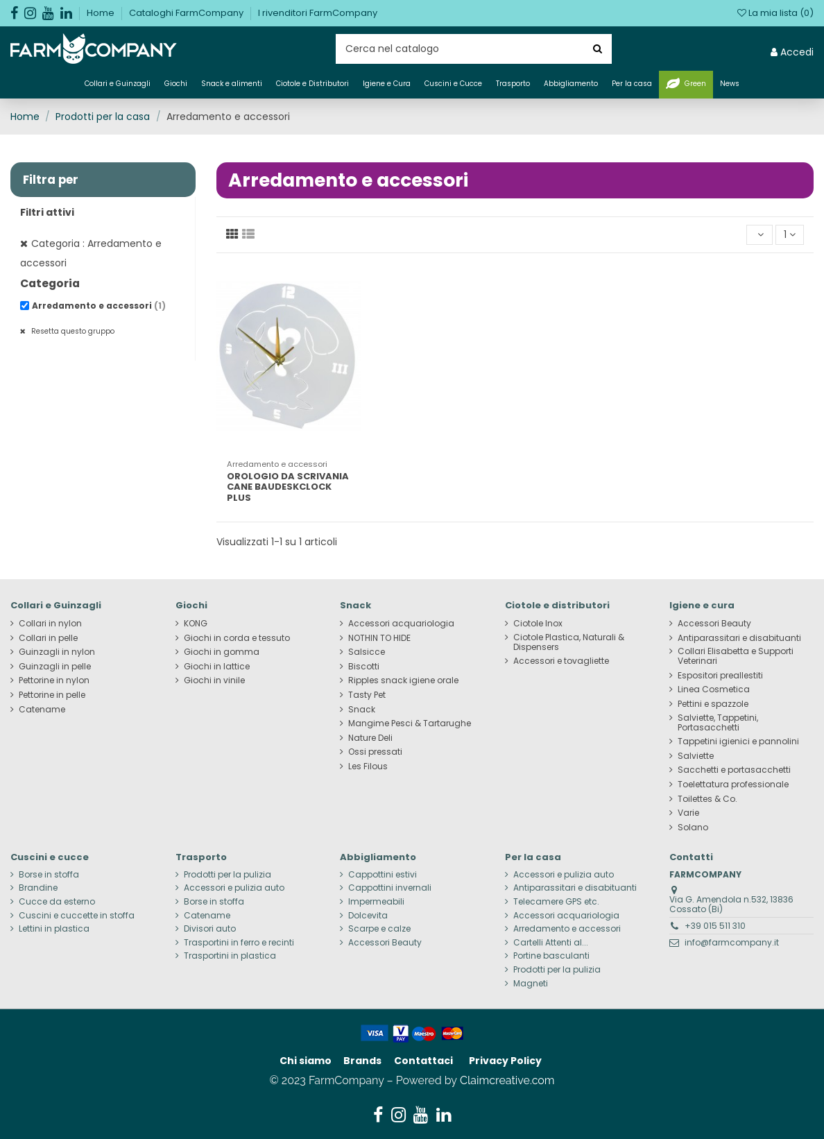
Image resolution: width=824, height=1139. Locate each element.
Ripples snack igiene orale (403, 680)
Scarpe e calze (379, 929)
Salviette (696, 756)
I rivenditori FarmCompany (317, 12)
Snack (361, 709)
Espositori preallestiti (720, 675)
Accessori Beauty (714, 623)
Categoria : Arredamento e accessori (91, 253)
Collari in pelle (48, 638)
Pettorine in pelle (52, 695)
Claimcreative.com (507, 1080)
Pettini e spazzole (713, 704)
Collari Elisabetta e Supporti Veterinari (735, 656)
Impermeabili (376, 902)
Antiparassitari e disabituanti (739, 638)
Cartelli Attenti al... (550, 943)
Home (102, 12)
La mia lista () (775, 12)
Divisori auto (210, 929)
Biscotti (363, 666)
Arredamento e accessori (99, 305)
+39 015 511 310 (715, 926)
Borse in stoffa (49, 875)
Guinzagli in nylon (57, 652)
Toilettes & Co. (707, 799)
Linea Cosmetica (714, 689)
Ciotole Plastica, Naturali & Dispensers (568, 642)
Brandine (38, 888)
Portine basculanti (551, 956)
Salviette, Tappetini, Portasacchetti (718, 723)
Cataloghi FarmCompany (187, 12)
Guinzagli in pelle (55, 666)
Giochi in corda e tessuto (237, 638)
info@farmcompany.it (732, 942)
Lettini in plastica (54, 929)
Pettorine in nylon (54, 680)
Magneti (530, 983)
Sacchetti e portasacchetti (734, 770)
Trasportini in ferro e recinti (239, 943)
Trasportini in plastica (230, 956)
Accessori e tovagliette (561, 661)
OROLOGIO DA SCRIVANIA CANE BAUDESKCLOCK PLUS (288, 487)
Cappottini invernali (389, 888)
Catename (42, 709)
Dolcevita (368, 915)
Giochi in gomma (221, 652)
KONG (195, 623)
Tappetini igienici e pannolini (738, 741)
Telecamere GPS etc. (556, 902)
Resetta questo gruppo (71, 331)
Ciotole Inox (538, 623)
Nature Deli (370, 738)
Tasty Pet (367, 695)
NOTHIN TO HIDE (379, 638)
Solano (693, 827)
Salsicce (366, 652)
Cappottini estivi (382, 875)
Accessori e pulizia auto (234, 888)
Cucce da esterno (57, 902)
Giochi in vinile (214, 680)
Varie (688, 813)
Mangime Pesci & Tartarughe (409, 723)
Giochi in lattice (217, 666)
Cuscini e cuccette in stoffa (77, 915)
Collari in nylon (50, 623)
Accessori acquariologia (401, 623)
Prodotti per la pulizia (227, 875)
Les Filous (368, 766)
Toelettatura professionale (733, 784)
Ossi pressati (375, 752)
